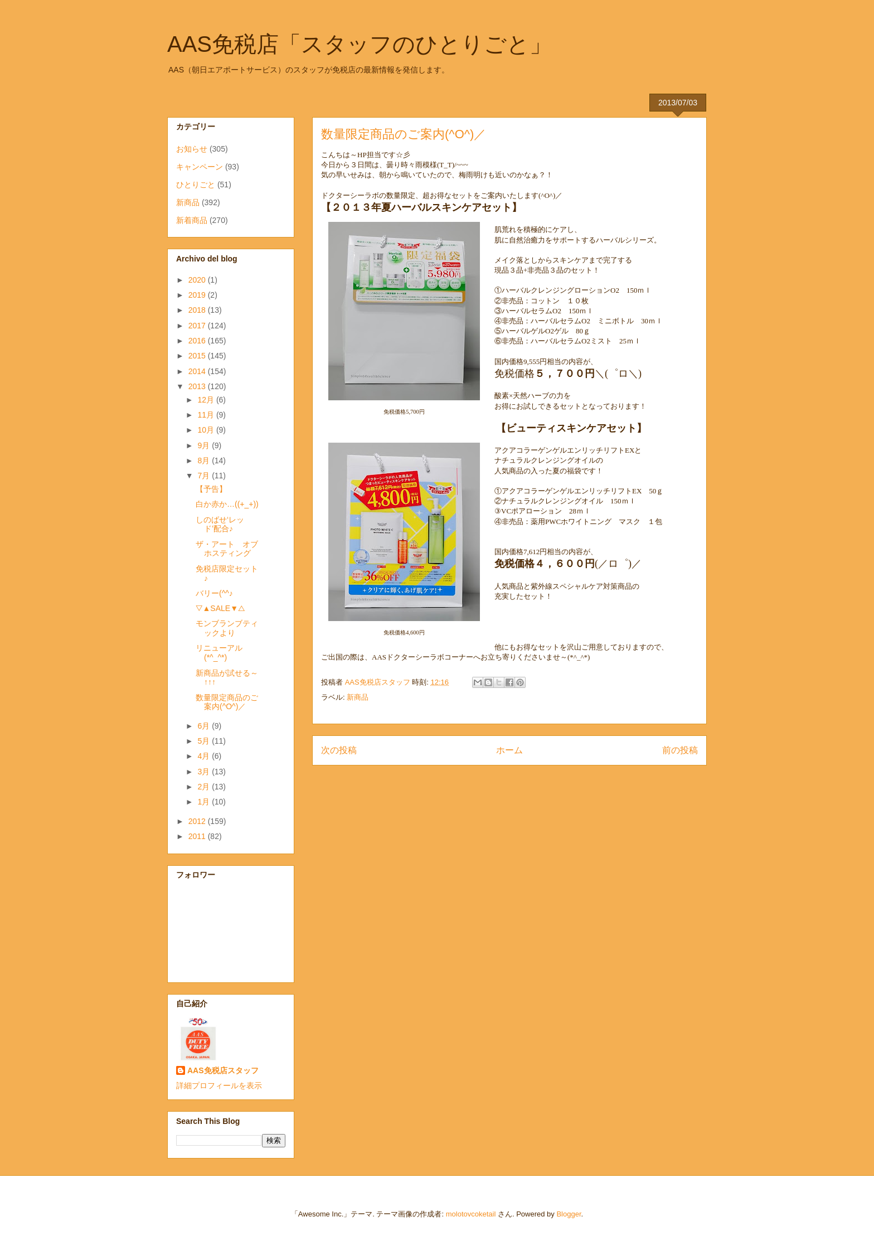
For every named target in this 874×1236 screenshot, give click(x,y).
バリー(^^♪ (214, 593)
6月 (204, 725)
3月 (204, 771)
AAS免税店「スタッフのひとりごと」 (359, 44)
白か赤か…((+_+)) (227, 504)
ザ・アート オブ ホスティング (231, 549)
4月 (204, 756)
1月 (204, 801)
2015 (198, 355)
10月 (206, 429)
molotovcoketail (471, 1214)
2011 (198, 836)
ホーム (509, 750)
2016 (198, 340)
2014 (198, 371)
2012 (198, 821)
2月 (204, 786)
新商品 (357, 697)
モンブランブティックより (227, 628)
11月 (206, 414)
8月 (204, 460)
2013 (198, 386)
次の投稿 (339, 750)
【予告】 (211, 488)
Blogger (568, 1214)
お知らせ (191, 148)
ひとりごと (195, 184)
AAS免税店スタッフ (223, 1070)
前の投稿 (680, 750)
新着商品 (191, 220)
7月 (204, 475)
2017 (198, 325)
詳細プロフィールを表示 (219, 1085)
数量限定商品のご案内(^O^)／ (227, 702)
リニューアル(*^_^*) (219, 652)
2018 (198, 310)
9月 (204, 445)
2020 (198, 279)
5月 (204, 740)
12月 (206, 399)
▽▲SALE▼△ (220, 608)
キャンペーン (199, 166)
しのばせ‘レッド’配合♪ (220, 524)
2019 (198, 294)
